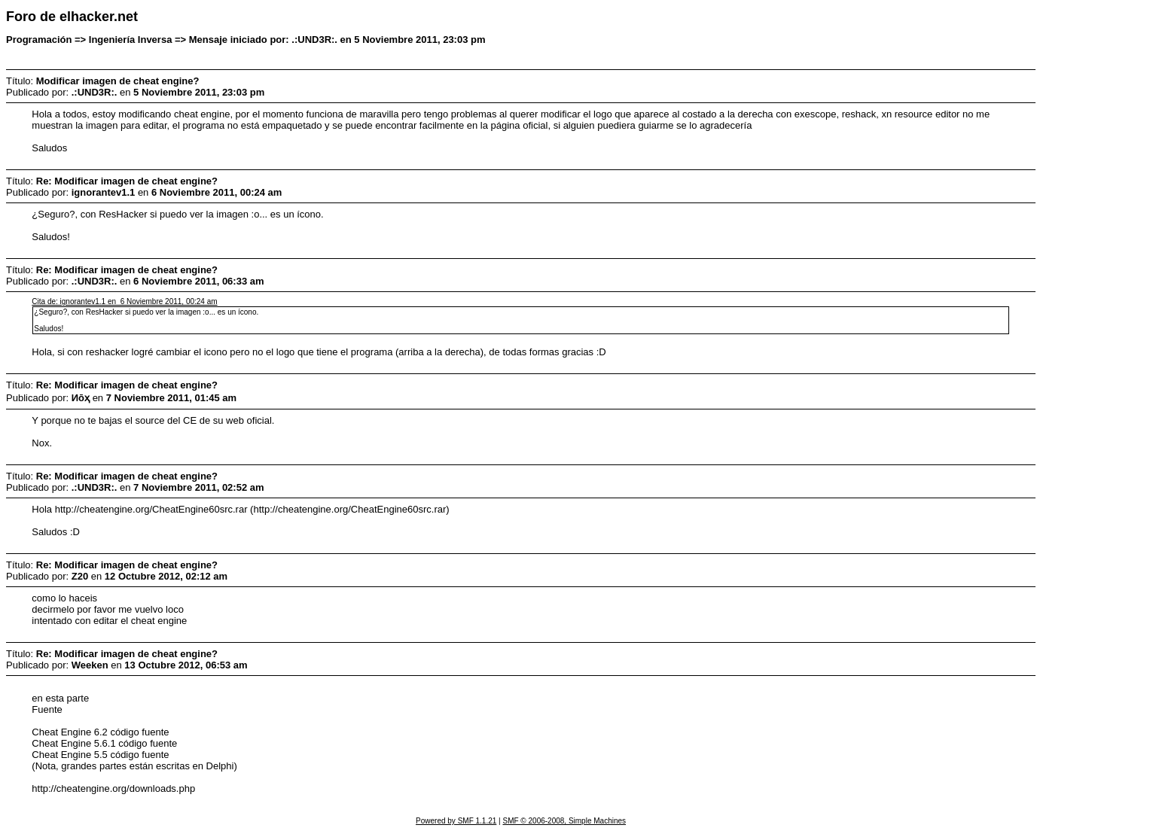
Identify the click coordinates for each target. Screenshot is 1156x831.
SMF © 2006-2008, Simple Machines (564, 821)
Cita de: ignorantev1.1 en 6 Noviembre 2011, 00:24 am (124, 301)
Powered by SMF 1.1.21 (456, 821)
